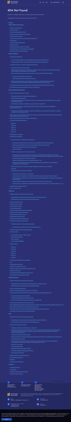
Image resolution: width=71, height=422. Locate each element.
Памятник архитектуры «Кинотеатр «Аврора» (24, 158)
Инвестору (11, 191)
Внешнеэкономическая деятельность (19, 355)
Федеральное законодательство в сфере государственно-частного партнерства (33, 142)
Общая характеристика (16, 28)
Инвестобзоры (13, 243)
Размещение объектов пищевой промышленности (24, 96)
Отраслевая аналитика (17, 346)
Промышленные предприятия (18, 98)
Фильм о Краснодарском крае (17, 266)
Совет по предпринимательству (18, 288)
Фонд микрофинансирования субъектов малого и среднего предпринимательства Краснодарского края (36, 304)
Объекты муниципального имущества (22, 76)
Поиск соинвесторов (15, 188)
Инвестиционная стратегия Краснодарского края (22, 268)
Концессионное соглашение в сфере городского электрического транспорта (32, 181)
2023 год (13, 129)
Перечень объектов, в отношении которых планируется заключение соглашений (31, 166)
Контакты (11, 364)
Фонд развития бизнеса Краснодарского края (22, 302)
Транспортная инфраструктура (18, 32)
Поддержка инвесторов (16, 56)
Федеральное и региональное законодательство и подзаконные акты (28, 197)
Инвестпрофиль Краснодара (16, 24)
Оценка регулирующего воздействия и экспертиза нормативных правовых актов (30, 292)
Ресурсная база (14, 30)
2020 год (13, 257)
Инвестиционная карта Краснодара (19, 212)
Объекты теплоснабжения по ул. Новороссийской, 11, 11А (27, 160)
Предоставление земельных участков (19, 93)
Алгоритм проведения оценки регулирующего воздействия (26, 300)
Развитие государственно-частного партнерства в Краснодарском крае (31, 145)
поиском (25, 18)
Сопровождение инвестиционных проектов (21, 229)
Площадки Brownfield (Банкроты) (18, 120)
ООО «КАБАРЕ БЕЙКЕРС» (17, 241)
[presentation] (56, 382)
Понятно (6, 419)
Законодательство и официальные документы (23, 139)
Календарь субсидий (15, 270)
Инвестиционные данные (16, 36)
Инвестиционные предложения (17, 89)
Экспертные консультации (16, 361)
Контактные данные (15, 367)
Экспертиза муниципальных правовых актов (22, 297)
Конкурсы (13, 168)
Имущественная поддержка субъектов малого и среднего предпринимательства (32, 73)
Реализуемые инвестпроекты (17, 216)
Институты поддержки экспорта (18, 324)
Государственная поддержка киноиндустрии (21, 272)
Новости (11, 22)
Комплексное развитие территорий (19, 220)
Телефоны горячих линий (16, 373)
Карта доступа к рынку (17, 344)
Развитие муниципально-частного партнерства (25, 147)
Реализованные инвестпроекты (18, 214)
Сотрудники (13, 369)
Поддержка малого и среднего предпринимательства (24, 64)
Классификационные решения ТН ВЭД (21, 348)
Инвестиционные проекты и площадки (19, 46)
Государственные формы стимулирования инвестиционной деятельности (30, 59)
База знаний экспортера (17, 352)
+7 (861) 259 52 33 (15, 406)
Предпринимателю (13, 277)
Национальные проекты (16, 206)
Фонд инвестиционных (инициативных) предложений (23, 118)
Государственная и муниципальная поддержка (22, 49)
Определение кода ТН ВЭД (18, 338)
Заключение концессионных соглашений (21, 170)
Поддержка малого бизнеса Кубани (20, 67)
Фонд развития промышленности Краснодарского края (24, 306)
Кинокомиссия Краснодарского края (19, 274)
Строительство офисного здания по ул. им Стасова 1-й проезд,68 (28, 103)
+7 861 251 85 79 (55, 2)
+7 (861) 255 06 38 (15, 405)
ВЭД (10, 313)
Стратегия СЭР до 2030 (16, 204)
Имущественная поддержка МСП (18, 186)
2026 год (13, 123)
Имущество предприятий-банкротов (19, 218)
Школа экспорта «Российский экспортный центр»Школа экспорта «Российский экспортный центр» (36, 336)
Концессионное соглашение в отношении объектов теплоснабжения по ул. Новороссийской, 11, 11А (38, 183)
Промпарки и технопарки (16, 134)
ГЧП (11, 262)
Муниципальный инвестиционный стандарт (21, 210)
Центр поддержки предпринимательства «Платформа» (24, 290)
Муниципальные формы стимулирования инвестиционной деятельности (29, 62)
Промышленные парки (15, 208)
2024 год (13, 127)
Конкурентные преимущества (17, 42)
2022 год (13, 131)
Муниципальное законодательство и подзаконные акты (25, 199)
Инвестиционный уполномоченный (19, 51)
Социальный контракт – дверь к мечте (21, 235)
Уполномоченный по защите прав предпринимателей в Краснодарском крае (29, 309)
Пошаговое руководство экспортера (20, 334)
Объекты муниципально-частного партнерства (23, 151)
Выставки (12, 359)
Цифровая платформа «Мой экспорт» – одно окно (24, 327)
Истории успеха (14, 44)
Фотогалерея (13, 40)
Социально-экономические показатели (20, 34)
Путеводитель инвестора (16, 264)
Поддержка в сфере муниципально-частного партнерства (25, 87)
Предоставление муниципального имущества (24, 78)
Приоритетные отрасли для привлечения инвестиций (23, 38)
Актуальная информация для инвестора (20, 260)
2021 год (13, 255)
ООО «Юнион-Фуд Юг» (17, 237)
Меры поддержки (13, 53)
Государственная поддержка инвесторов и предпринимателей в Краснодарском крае (32, 85)
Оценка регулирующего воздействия (20, 295)
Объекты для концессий (16, 136)
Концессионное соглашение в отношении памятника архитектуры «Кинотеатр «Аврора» (35, 175)
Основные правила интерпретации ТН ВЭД (22, 350)
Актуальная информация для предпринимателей (22, 311)
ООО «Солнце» (15, 239)
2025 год (13, 125)
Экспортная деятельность (16, 357)
